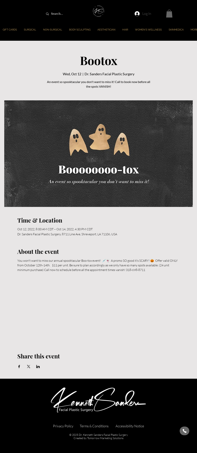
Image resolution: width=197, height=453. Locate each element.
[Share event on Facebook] (19, 366)
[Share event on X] (28, 366)
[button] (169, 14)
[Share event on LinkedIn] (38, 366)
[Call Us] (184, 431)
